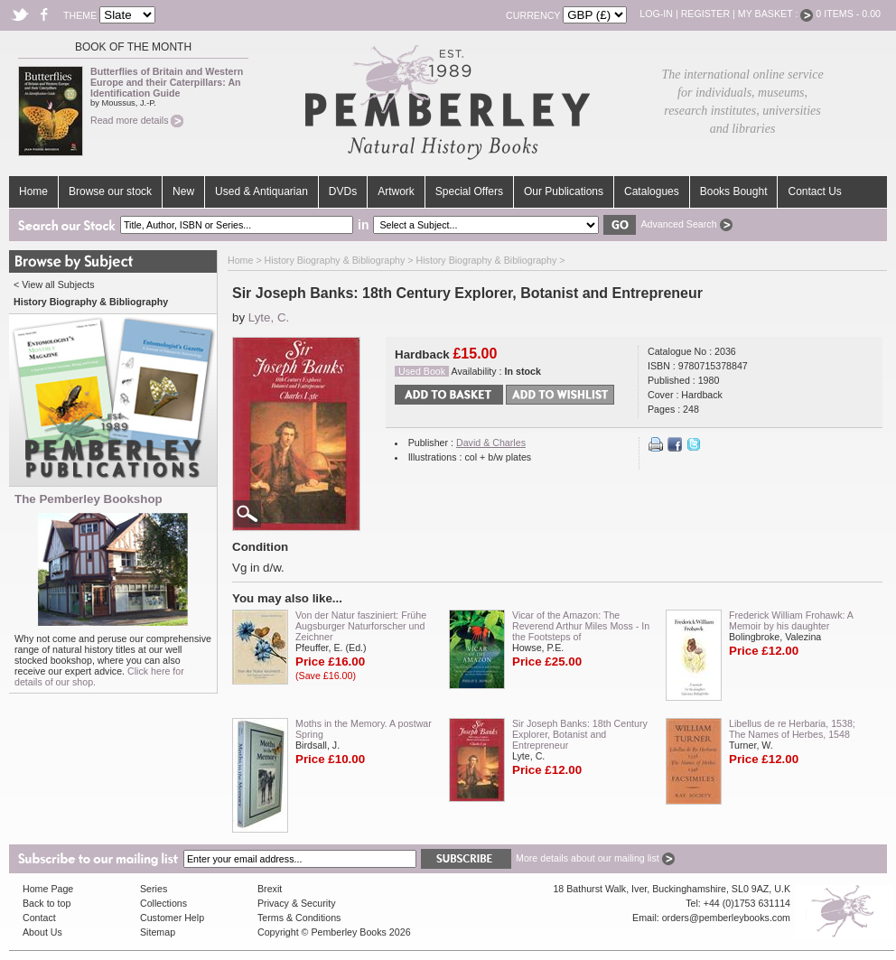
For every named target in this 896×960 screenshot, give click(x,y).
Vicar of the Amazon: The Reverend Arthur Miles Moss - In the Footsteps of (580, 626)
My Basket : (776, 13)
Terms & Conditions (299, 917)
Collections (163, 903)
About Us (42, 932)
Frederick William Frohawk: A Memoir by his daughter (791, 620)
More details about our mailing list (595, 858)
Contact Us (814, 191)
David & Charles (491, 442)
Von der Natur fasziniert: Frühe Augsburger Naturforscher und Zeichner (360, 626)
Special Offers (469, 191)
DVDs (343, 191)
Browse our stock (110, 191)
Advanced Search (686, 224)
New (183, 191)
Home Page (48, 888)
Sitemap (157, 932)
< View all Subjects (54, 284)
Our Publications (563, 191)
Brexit (269, 888)
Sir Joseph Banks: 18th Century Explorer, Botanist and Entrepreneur (580, 734)
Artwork (396, 191)
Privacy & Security (296, 903)
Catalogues (651, 191)
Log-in (656, 13)
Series (153, 888)
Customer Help (172, 917)
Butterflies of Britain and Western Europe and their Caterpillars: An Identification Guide (166, 82)
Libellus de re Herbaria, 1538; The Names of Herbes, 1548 (792, 729)
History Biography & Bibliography (335, 260)
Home (33, 191)
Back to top (46, 903)
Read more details (136, 120)
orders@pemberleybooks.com (726, 917)
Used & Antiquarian (261, 191)
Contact (39, 917)
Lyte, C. (268, 317)
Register (705, 13)
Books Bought (734, 191)
